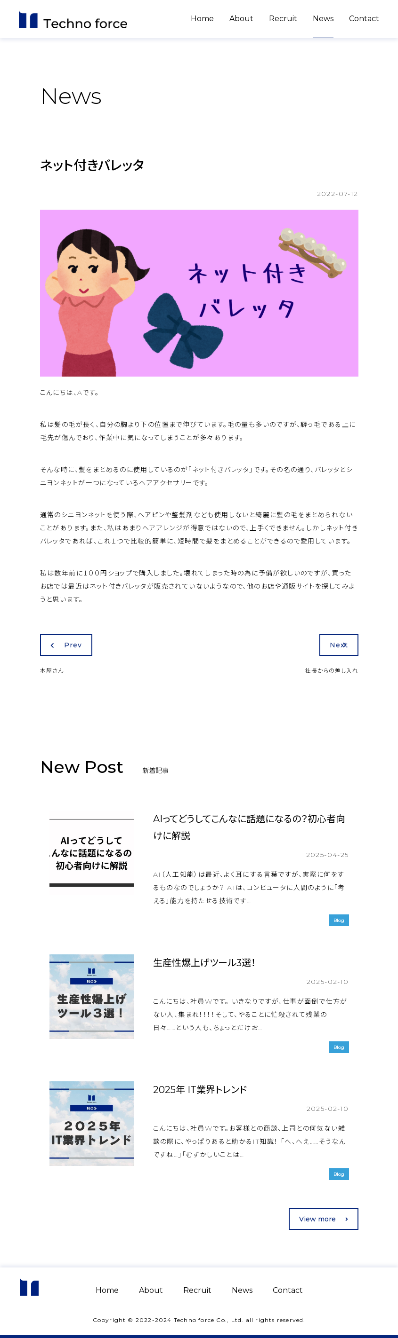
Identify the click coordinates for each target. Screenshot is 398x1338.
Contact (364, 18)
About (241, 18)
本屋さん (52, 670)
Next (339, 645)
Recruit (283, 18)
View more (323, 1219)
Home (202, 18)
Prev (66, 645)
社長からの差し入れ (331, 670)
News (323, 18)
